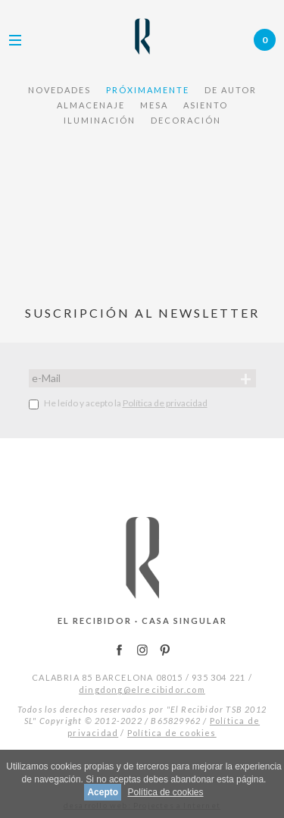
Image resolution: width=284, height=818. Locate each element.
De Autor (230, 90)
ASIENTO (205, 105)
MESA (154, 105)
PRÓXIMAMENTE (147, 90)
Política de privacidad (165, 403)
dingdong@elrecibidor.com (142, 689)
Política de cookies (172, 733)
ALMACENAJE (91, 105)
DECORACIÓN (186, 120)
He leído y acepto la (118, 403)
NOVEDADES (59, 90)
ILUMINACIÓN (100, 120)
